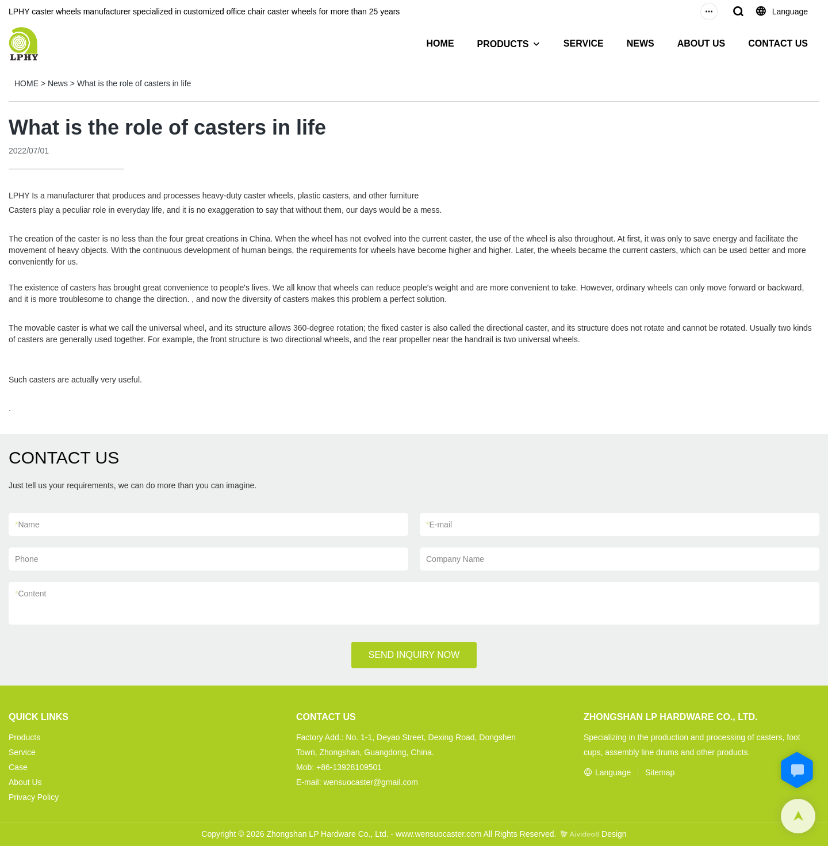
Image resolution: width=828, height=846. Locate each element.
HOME (440, 43)
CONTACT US (778, 43)
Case (18, 767)
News (58, 83)
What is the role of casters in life (134, 83)
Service (22, 752)
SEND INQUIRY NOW (414, 655)
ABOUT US (701, 43)
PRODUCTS (503, 44)
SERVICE (584, 43)
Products (24, 737)
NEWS (640, 43)
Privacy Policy (34, 797)
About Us (25, 782)
